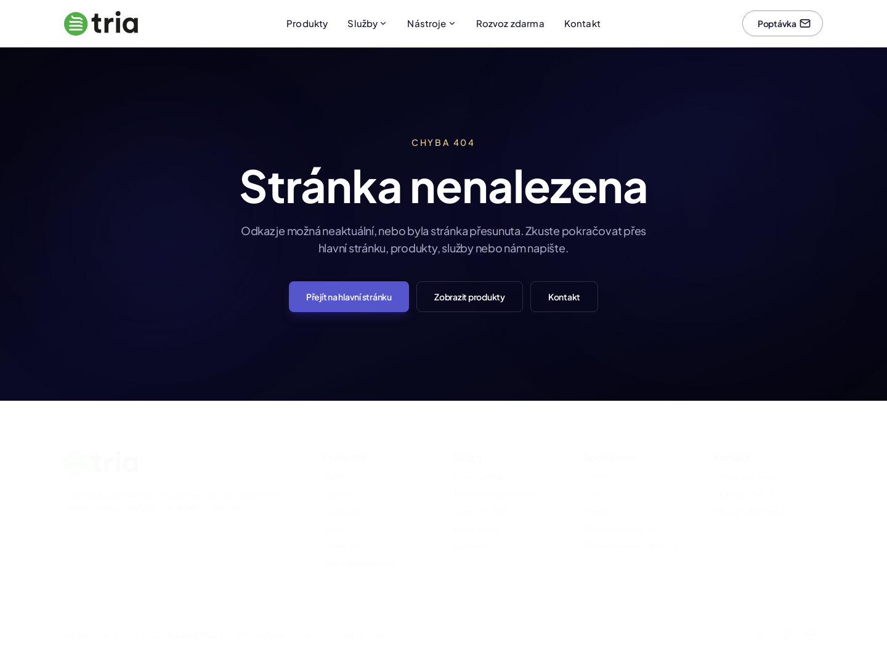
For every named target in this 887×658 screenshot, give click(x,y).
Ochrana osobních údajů (630, 527)
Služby (367, 23)
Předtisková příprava (493, 475)
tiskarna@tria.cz (744, 458)
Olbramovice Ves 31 (751, 493)
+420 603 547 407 (749, 475)
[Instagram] (786, 617)
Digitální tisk (476, 510)
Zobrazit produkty (469, 296)
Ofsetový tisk (480, 493)
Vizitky (336, 458)
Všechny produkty (359, 544)
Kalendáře (343, 527)
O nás (594, 475)
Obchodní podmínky (623, 510)
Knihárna (470, 527)
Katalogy (341, 493)
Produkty (307, 23)
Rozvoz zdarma (510, 23)
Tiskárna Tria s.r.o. (199, 617)
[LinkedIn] (810, 617)
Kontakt (582, 23)
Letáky (337, 475)
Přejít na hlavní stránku (349, 296)
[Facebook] (761, 617)
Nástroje (431, 23)
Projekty (600, 493)
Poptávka (784, 23)
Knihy (334, 510)
